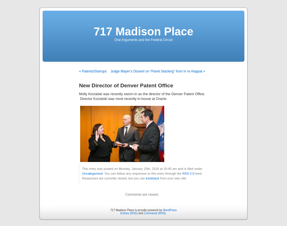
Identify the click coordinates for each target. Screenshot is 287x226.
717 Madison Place (143, 31)
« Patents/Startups (93, 71)
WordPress (170, 210)
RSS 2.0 (188, 173)
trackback (152, 178)
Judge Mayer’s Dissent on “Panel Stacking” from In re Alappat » (157, 71)
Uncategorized (92, 173)
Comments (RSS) (155, 213)
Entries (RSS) (129, 213)
